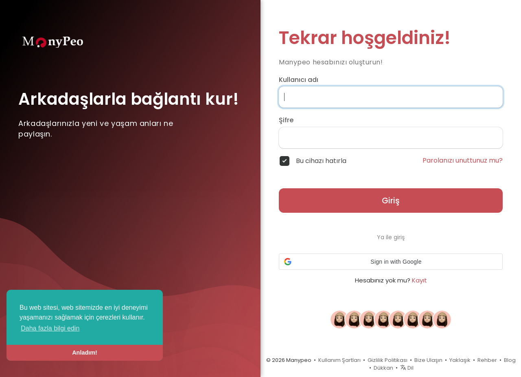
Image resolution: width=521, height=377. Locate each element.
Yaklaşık (460, 360)
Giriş (391, 200)
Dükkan (383, 368)
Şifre (286, 120)
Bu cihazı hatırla (321, 161)
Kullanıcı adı (298, 79)
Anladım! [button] (84, 352)
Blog (510, 360)
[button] (391, 262)
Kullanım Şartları (339, 360)
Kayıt (419, 280)
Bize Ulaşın (428, 360)
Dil (407, 368)
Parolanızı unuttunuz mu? (462, 160)
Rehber (487, 360)
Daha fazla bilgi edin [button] (50, 328)
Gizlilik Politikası (387, 360)
